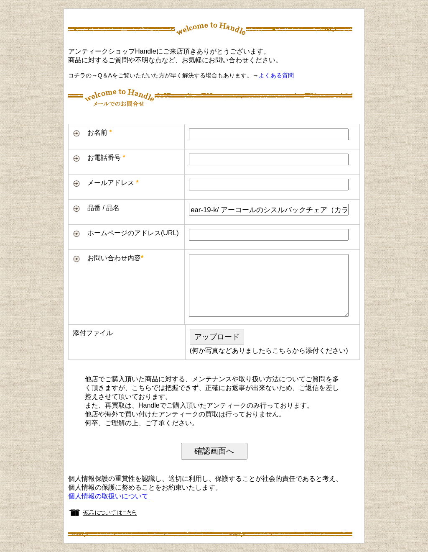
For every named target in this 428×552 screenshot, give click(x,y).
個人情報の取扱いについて (108, 496)
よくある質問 (276, 75)
